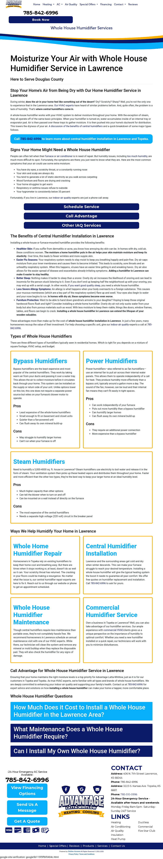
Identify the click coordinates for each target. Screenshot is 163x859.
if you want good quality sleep (84, 285)
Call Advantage (81, 216)
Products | (90, 845)
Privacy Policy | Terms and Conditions (81, 854)
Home (36, 4)
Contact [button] (119, 4)
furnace (49, 156)
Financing (106, 4)
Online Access (74, 851)
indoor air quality (62, 197)
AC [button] (59, 4)
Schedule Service (81, 206)
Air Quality (71, 4)
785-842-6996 (40, 13)
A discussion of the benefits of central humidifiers (76, 126)
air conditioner (64, 156)
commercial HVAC (113, 630)
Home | (43, 845)
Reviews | (76, 845)
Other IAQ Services (81, 225)
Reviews (133, 4)
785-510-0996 (128, 794)
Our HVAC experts (64, 105)
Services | (104, 845)
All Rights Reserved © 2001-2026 (92, 851)
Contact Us (118, 845)
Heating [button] (47, 4)
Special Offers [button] (88, 4)
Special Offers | (59, 845)
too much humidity (137, 156)
